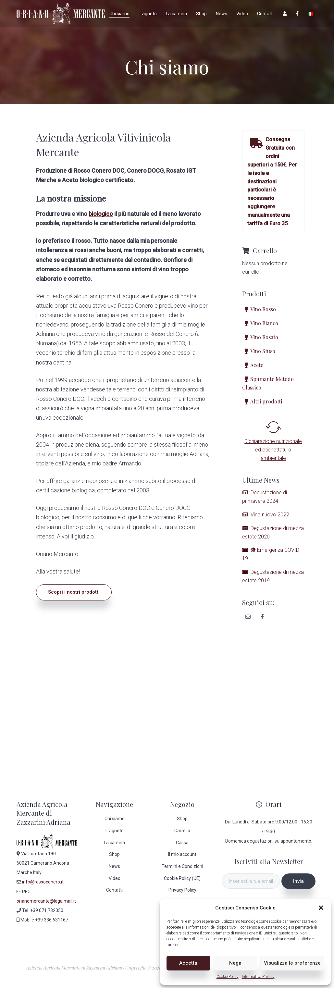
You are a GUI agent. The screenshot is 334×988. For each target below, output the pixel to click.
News (114, 866)
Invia (298, 881)
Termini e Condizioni (182, 866)
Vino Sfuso (262, 351)
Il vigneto (114, 830)
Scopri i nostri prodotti (74, 592)
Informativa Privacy (258, 976)
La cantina (114, 842)
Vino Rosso (263, 309)
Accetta (188, 963)
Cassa (182, 842)
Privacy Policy (182, 890)
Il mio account (182, 854)
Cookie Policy (227, 976)
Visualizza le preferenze (292, 963)
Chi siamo (115, 818)
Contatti (114, 890)
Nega (235, 963)
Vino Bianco (264, 323)
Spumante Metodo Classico (268, 383)
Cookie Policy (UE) (182, 878)
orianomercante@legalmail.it (46, 901)
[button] (321, 908)
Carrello (182, 830)
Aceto (257, 365)
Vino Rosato (264, 337)
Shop (114, 854)
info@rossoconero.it (43, 881)
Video (114, 878)
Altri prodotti (266, 401)
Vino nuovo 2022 (270, 515)
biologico (101, 213)
